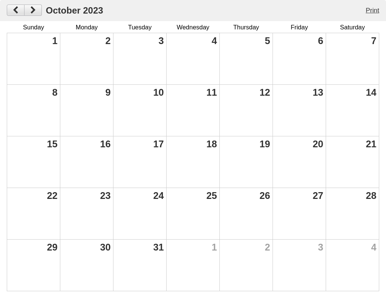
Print (372, 10)
